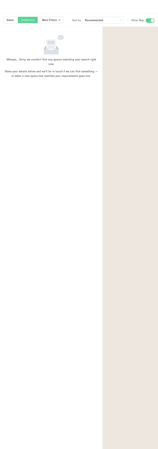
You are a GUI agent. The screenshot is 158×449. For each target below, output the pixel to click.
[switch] (150, 20)
